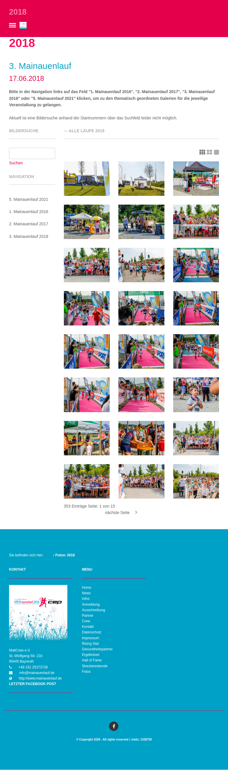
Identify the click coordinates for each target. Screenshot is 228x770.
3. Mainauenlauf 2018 (28, 236)
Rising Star (90, 644)
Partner (87, 616)
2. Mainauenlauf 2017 (28, 224)
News (86, 593)
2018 (70, 555)
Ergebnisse (90, 655)
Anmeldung (91, 604)
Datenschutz (91, 632)
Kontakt (88, 627)
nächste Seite (121, 513)
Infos (86, 599)
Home (86, 588)
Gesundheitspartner (97, 649)
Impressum (90, 638)
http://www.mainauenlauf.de (40, 679)
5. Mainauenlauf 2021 (28, 199)
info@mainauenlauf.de (36, 673)
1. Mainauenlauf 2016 (28, 212)
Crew (86, 621)
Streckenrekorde (95, 666)
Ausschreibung (93, 610)
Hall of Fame (92, 660)
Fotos (59, 555)
